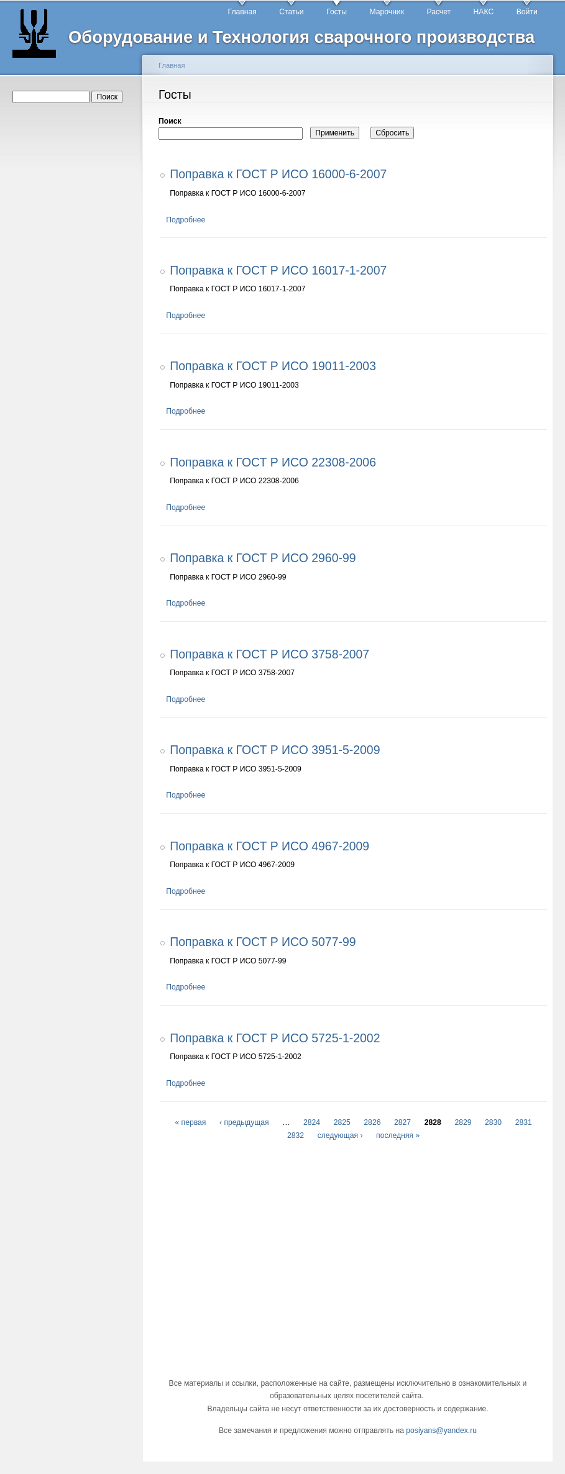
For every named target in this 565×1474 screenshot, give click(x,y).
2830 (493, 1122)
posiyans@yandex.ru (441, 1430)
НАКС (484, 11)
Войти (527, 11)
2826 (372, 1122)
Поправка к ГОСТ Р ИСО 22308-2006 (273, 462)
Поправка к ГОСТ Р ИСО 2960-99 (263, 558)
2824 (311, 1122)
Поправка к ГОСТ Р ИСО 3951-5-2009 (275, 750)
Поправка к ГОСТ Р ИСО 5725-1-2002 (275, 1038)
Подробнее (185, 220)
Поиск (169, 121)
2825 (342, 1122)
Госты (336, 11)
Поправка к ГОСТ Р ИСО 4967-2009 (269, 846)
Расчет (438, 11)
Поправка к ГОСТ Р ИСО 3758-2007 (269, 654)
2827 (402, 1122)
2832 (295, 1135)
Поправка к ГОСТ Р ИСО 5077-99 (263, 942)
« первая (190, 1122)
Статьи (291, 11)
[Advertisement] (73, 305)
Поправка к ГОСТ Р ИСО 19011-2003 (273, 366)
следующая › (340, 1135)
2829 (462, 1122)
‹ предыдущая (244, 1122)
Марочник (387, 11)
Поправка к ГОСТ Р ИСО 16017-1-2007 (278, 270)
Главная (242, 11)
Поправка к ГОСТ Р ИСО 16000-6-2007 (278, 174)
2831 (523, 1122)
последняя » (398, 1135)
